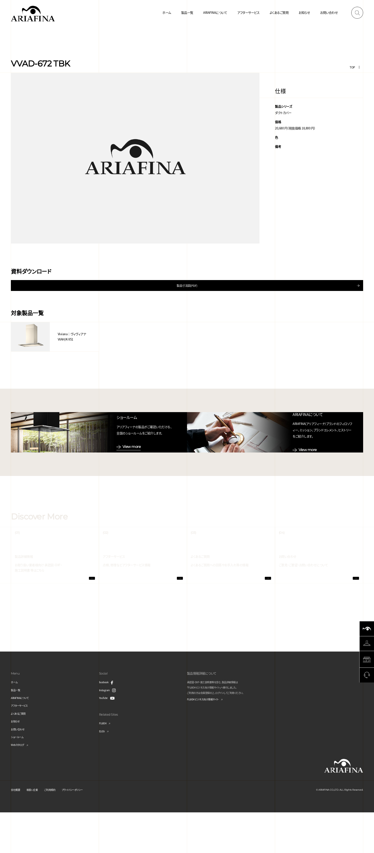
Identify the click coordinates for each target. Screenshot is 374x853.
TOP (352, 67)
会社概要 (17, 830)
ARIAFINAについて (215, 12)
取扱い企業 (36, 830)
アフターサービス (248, 12)
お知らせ (304, 12)
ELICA (103, 771)
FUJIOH (104, 763)
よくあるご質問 (279, 12)
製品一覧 (187, 12)
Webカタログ (19, 785)
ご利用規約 (58, 830)
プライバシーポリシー (86, 830)
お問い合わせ (329, 12)
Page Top (366, 716)
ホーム (166, 12)
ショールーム (19, 777)
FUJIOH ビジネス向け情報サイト (208, 740)
